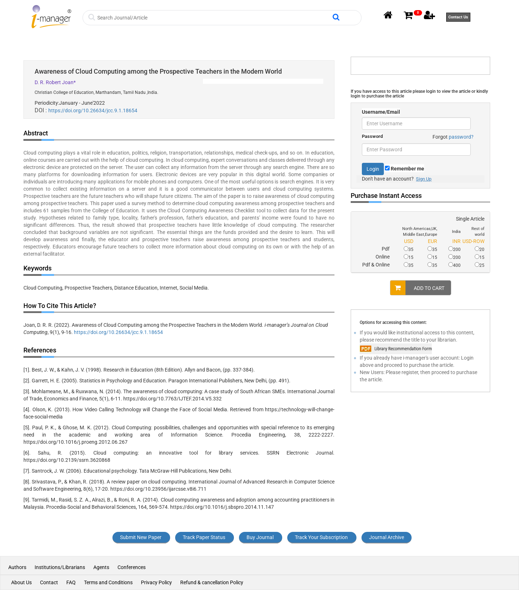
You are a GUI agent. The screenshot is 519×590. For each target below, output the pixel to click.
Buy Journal (260, 537)
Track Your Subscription (321, 537)
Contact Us (458, 17)
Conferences (131, 567)
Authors (17, 567)
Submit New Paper (140, 537)
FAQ (71, 582)
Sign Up (423, 179)
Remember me (404, 169)
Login (373, 169)
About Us (21, 582)
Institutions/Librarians (60, 567)
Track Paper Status (204, 537)
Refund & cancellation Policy (211, 582)
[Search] (214, 17)
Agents (101, 567)
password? (461, 137)
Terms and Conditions (108, 582)
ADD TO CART (417, 288)
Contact (49, 582)
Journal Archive (386, 537)
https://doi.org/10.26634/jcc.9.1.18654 (92, 110)
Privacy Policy (156, 582)
